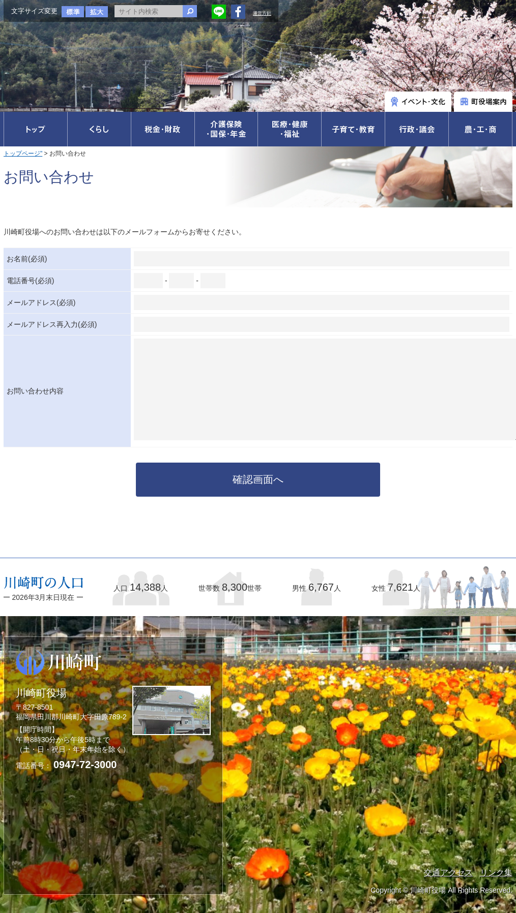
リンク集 (496, 872)
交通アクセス (448, 872)
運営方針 (262, 13)
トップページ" (23, 153)
